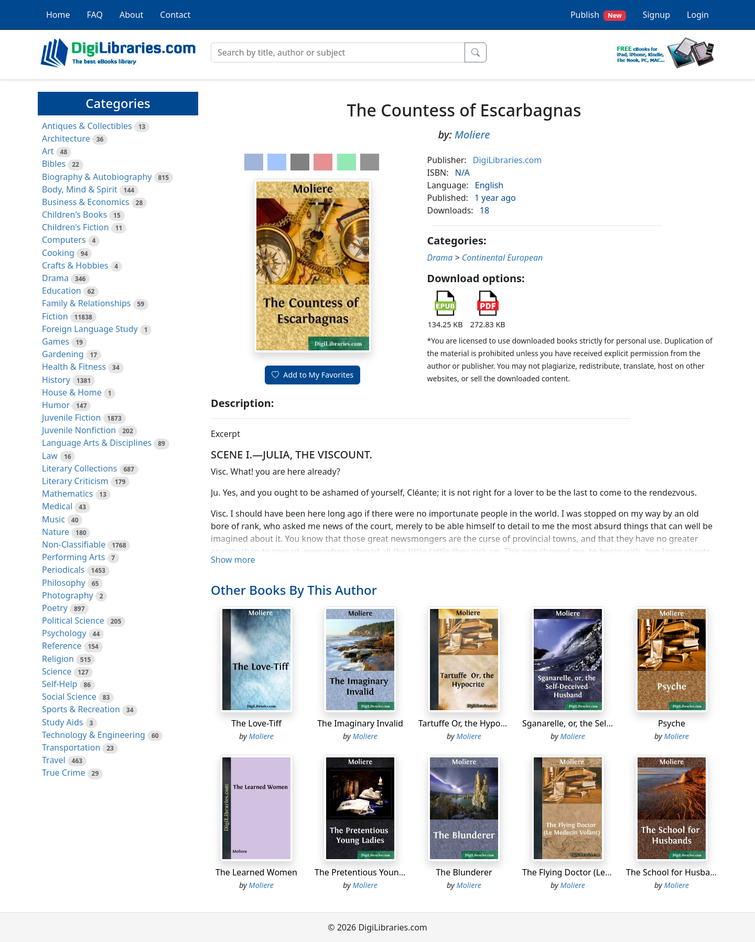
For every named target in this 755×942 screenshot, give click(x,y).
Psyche (671, 723)
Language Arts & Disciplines (97, 442)
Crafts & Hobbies (75, 265)
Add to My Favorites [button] (312, 375)
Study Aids (62, 722)
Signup (656, 14)
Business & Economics (86, 202)
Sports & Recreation (81, 709)
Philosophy (63, 582)
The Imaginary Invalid (360, 723)
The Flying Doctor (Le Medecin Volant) (596, 872)
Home (58, 14)
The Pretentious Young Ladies (373, 872)
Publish (598, 15)
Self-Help (59, 684)
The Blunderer (464, 872)
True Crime (63, 772)
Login (698, 14)
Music (53, 519)
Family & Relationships (86, 303)
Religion (58, 659)
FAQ (95, 14)
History (56, 380)
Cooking (58, 253)
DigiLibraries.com (507, 160)
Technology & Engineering (93, 735)
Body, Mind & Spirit (79, 189)
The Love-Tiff (256, 723)
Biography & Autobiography (97, 177)
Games (55, 341)
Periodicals (63, 569)
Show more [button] (233, 559)
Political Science (73, 620)
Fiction (55, 316)
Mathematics (67, 493)
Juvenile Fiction (71, 417)
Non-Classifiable (73, 544)
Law (50, 456)
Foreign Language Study (90, 329)
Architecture (66, 138)
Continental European (502, 257)
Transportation (71, 747)
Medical (57, 506)
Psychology (64, 633)
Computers (64, 239)
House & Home (72, 392)
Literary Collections (79, 468)
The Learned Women (256, 872)
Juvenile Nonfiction (79, 430)
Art (48, 151)
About (131, 14)
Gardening (63, 354)
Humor (56, 405)
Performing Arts (73, 557)
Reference (61, 645)
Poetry (55, 608)
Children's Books (74, 214)
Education (61, 290)
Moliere (472, 134)
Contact (175, 14)
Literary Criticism (75, 481)
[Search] (338, 52)
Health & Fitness (74, 366)
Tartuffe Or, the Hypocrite (468, 723)
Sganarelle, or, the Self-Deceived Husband (604, 723)
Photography (67, 595)
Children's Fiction (75, 227)
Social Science (69, 696)
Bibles (54, 163)
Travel (54, 760)
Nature (55, 532)
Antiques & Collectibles (87, 126)
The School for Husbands (675, 872)
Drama (55, 278)
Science (56, 671)
